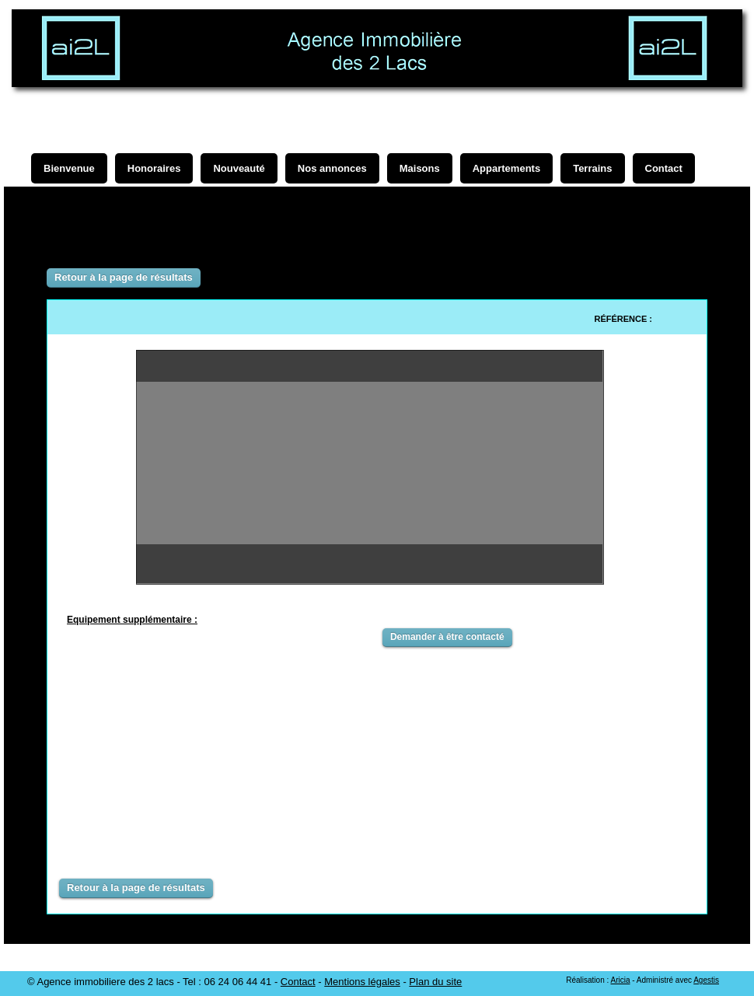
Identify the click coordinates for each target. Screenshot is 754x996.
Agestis (706, 980)
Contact (298, 981)
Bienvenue (69, 168)
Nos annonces (332, 168)
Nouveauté (238, 168)
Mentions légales (362, 981)
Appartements (506, 168)
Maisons (420, 168)
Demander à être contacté (447, 636)
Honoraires (154, 168)
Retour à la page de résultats (123, 277)
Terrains (592, 168)
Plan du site (435, 981)
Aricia (620, 980)
